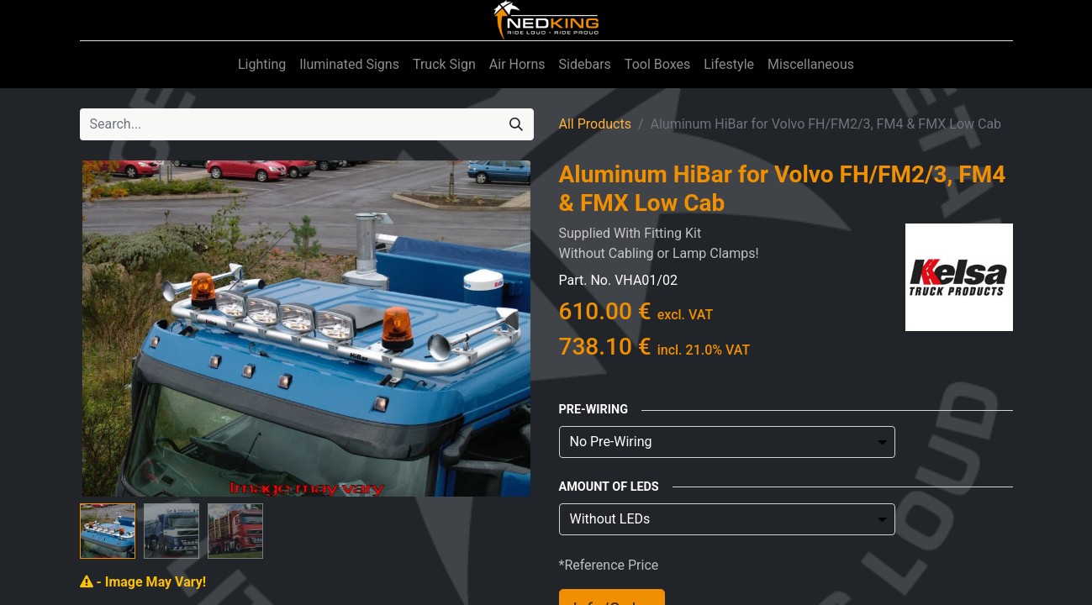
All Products (595, 124)
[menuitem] (262, 65)
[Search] (516, 124)
